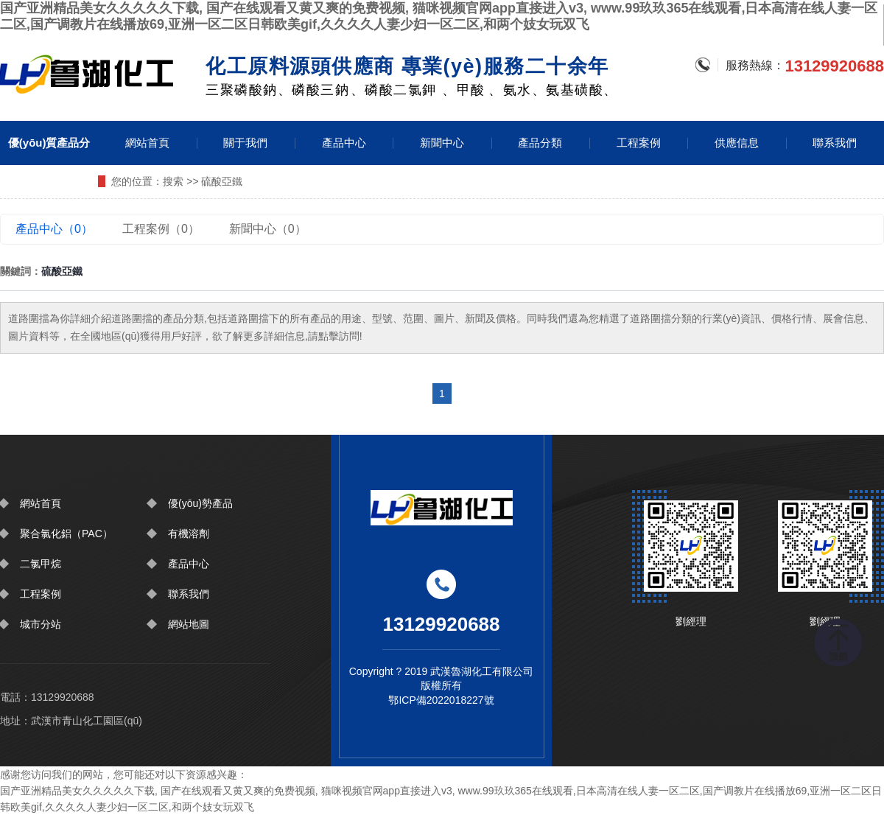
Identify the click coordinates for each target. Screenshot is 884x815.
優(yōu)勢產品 (200, 503)
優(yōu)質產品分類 (49, 164)
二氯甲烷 (40, 564)
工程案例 (639, 142)
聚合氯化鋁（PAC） (66, 533)
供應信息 (737, 142)
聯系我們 (835, 142)
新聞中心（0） (267, 229)
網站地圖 (188, 624)
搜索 (173, 181)
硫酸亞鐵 (221, 181)
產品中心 (344, 142)
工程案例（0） (161, 229)
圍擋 (86, 72)
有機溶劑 (188, 533)
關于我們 (245, 142)
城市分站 (40, 624)
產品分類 (540, 142)
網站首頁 (147, 142)
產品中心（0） (54, 229)
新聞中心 (442, 142)
